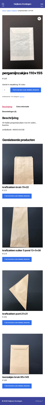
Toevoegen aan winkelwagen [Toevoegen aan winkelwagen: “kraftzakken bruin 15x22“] (17, 196)
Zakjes (9, 10)
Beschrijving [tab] (7, 107)
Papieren (14, 10)
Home (4, 10)
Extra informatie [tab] (22, 107)
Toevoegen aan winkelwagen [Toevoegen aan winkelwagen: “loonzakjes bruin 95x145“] (17, 386)
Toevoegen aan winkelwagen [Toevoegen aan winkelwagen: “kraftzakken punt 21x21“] (17, 323)
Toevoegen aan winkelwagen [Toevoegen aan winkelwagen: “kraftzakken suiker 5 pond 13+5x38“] (17, 259)
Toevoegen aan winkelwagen (26, 90)
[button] (39, 18)
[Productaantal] (6, 90)
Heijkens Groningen (22, 4)
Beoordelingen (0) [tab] (9, 112)
